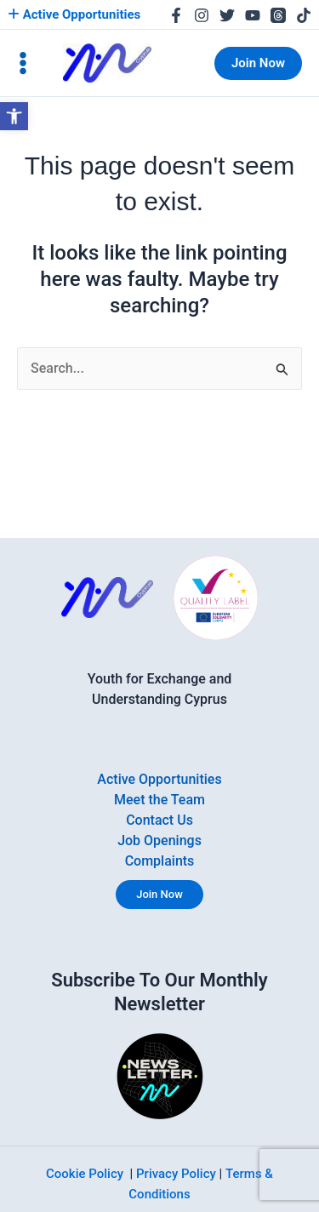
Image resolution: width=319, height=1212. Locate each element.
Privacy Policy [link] (176, 1173)
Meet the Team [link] (159, 800)
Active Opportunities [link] (74, 14)
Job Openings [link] (159, 840)
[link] (14, 116)
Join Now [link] (159, 894)
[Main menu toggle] (23, 63)
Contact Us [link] (159, 820)
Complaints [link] (160, 861)
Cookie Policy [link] (84, 1173)
